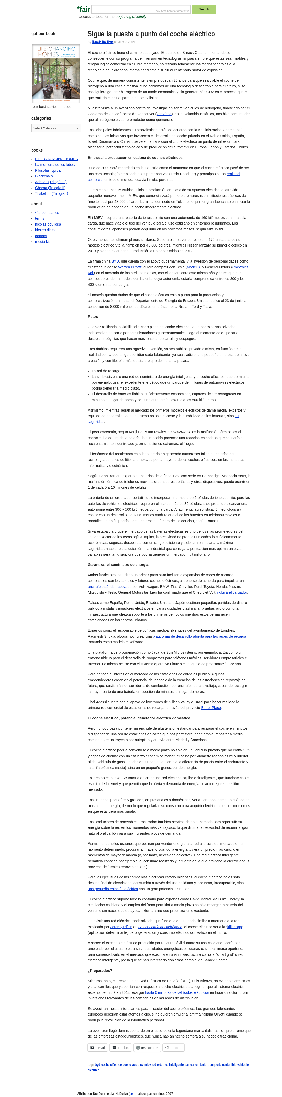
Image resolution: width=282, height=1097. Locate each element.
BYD (115, 261)
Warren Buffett (129, 267)
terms (39, 218)
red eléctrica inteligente (167, 1065)
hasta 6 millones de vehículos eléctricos (177, 992)
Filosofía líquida (48, 170)
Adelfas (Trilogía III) (51, 182)
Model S (193, 267)
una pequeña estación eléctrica (113, 889)
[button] (56, 73)
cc (131, 1094)
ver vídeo (164, 114)
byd (97, 1065)
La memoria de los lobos (55, 164)
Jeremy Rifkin (121, 927)
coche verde (131, 1065)
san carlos (191, 1065)
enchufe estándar (101, 587)
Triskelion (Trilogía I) (51, 193)
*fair (83, 10)
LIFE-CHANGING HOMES (56, 159)
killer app (234, 927)
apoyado (125, 587)
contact (41, 236)
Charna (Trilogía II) (50, 188)
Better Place (211, 708)
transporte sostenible (221, 1065)
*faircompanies (47, 213)
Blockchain (44, 176)
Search (204, 9)
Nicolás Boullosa (102, 42)
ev (141, 1065)
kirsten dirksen (46, 230)
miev (147, 1065)
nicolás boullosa (48, 224)
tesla (203, 1065)
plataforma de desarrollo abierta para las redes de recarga (199, 636)
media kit (42, 242)
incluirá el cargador (231, 592)
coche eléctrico (111, 1065)
